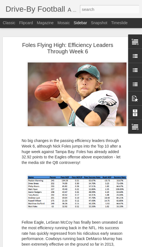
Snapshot (99, 23)
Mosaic (63, 23)
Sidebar (80, 23)
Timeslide (119, 23)
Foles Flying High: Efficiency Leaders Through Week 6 (67, 47)
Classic (9, 23)
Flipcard (26, 23)
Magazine (45, 23)
